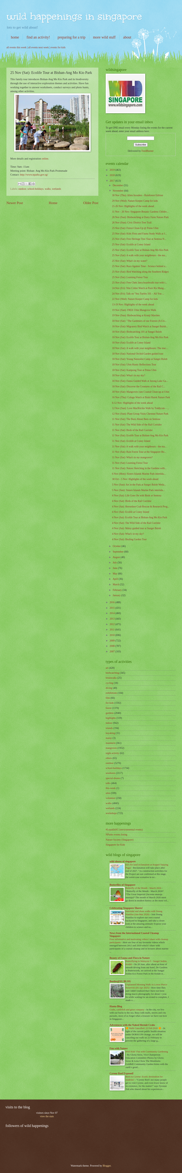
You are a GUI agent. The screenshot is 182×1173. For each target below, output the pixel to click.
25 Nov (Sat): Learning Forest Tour (130, 277)
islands (109, 728)
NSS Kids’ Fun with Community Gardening (147, 1051)
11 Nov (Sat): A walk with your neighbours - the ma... (139, 446)
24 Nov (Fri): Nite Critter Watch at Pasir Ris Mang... (138, 288)
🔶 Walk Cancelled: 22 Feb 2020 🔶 (144, 1028)
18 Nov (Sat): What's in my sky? (128, 375)
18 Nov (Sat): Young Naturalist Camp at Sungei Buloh (139, 359)
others (109, 758)
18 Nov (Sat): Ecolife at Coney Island (131, 342)
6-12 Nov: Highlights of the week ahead (132, 402)
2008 (112, 646)
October (117, 546)
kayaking (110, 733)
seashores (110, 773)
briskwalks (111, 677)
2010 (112, 635)
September (118, 551)
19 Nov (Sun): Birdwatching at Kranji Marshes (136, 315)
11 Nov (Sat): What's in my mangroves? (132, 457)
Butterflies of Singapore (122, 884)
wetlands (56, 188)
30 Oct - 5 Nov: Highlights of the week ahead (135, 479)
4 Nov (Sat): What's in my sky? (128, 533)
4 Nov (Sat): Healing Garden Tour (129, 539)
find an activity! (38, 37)
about (127, 37)
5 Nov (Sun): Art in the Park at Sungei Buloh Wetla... (139, 484)
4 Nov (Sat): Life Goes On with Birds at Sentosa (136, 495)
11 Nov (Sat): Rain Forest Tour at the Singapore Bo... (139, 451)
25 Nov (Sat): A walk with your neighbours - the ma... (139, 255)
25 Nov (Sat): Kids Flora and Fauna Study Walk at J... (139, 233)
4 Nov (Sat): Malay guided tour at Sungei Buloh (136, 528)
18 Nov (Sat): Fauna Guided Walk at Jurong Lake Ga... (140, 381)
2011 (112, 629)
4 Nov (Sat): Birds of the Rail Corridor (131, 501)
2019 (112, 170)
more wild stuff (104, 37)
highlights (111, 718)
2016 (112, 602)
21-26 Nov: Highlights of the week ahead (133, 206)
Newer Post (14, 203)
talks (108, 783)
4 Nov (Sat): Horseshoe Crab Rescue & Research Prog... (140, 506)
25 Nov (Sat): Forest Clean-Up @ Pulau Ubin (135, 228)
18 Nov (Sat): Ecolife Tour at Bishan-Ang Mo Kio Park (140, 337)
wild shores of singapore (123, 861)
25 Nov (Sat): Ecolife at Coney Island (131, 244)
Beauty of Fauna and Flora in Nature (130, 958)
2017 (112, 180)
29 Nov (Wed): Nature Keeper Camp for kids (135, 200)
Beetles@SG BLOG (120, 981)
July (115, 562)
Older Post (90, 203)
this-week (111, 788)
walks (48, 188)
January (117, 595)
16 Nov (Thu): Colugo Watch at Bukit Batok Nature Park (141, 397)
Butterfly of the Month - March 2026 (144, 888)
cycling (109, 683)
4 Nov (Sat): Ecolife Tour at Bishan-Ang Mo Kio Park (139, 517)
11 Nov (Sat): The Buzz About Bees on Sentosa (136, 419)
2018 (112, 175)
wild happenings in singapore (74, 16)
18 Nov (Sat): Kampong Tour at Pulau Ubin (134, 370)
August (117, 557)
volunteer (110, 798)
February (117, 590)
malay (109, 738)
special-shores (113, 778)
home (15, 37)
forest (108, 708)
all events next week (38, 47)
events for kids (58, 47)
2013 (112, 618)
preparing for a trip (71, 37)
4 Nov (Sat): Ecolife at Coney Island (130, 512)
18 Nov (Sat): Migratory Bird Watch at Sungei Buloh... (140, 326)
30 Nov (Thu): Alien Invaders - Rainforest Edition (137, 195)
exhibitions (111, 693)
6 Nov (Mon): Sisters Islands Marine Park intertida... (138, 473)
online (45, 158)
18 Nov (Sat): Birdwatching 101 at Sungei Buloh (137, 331)
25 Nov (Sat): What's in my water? (129, 261)
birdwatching (112, 672)
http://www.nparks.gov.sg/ (34, 174)
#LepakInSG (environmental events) (124, 829)
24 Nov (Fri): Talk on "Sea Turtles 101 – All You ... (138, 293)
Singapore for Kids (115, 844)
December (118, 185)
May (115, 573)
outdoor (22, 188)
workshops (111, 813)
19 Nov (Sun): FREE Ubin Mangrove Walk (134, 310)
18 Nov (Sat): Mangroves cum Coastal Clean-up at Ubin (140, 391)
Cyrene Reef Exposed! (122, 1073)
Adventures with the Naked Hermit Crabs (132, 1025)
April (116, 579)
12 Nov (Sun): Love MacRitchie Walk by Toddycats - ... (140, 408)
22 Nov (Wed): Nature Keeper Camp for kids (135, 299)
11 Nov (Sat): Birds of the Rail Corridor (132, 430)
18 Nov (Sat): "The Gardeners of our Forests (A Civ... (139, 321)
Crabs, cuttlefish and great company (127, 1009)
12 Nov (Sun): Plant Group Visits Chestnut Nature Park (140, 413)
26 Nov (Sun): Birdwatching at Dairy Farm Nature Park (140, 217)
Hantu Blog (116, 1006)
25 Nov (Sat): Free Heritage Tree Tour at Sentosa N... (139, 239)
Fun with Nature (119, 1048)
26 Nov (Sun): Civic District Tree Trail (131, 222)
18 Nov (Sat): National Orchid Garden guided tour (137, 353)
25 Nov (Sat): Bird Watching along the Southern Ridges (140, 271)
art (107, 668)
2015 (112, 607)
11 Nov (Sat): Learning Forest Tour (130, 463)
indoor (109, 723)
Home (53, 203)
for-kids (110, 703)
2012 (112, 624)
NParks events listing (116, 834)
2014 (112, 613)
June (115, 568)
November (118, 190)
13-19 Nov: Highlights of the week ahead (133, 304)
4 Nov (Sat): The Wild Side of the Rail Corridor (136, 523)
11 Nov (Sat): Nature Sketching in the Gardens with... (139, 468)
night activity (112, 753)
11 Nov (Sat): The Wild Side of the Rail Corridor (137, 424)
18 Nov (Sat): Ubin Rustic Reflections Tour (134, 364)
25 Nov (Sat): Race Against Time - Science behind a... (139, 266)
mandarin (110, 743)
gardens (110, 713)
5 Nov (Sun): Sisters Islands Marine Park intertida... (138, 490)
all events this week (16, 47)
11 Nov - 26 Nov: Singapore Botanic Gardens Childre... (140, 211)
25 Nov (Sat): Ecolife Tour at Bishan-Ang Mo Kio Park (140, 250)
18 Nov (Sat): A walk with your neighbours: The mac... (140, 348)
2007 (112, 651)
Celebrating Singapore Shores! (126, 908)
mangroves (111, 748)
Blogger (107, 1165)
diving (109, 688)
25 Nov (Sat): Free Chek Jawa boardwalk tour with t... (139, 282)
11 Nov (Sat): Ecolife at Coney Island (131, 441)
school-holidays (35, 188)
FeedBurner (148, 151)
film (108, 698)
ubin (108, 793)
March (116, 584)
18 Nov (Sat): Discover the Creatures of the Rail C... (138, 386)
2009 (112, 640)
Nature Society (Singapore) (119, 839)
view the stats (47, 1116)
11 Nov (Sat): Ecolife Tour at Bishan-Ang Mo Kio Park (140, 435)
